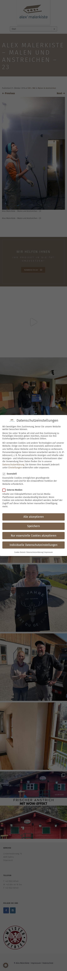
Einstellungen (15, 467)
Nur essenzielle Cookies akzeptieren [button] (33, 535)
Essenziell (10, 473)
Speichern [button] (33, 526)
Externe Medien (13, 490)
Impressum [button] (48, 552)
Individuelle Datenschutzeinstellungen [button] (33, 545)
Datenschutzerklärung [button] (35, 552)
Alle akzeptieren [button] (33, 516)
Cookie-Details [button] (19, 552)
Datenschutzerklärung (13, 464)
